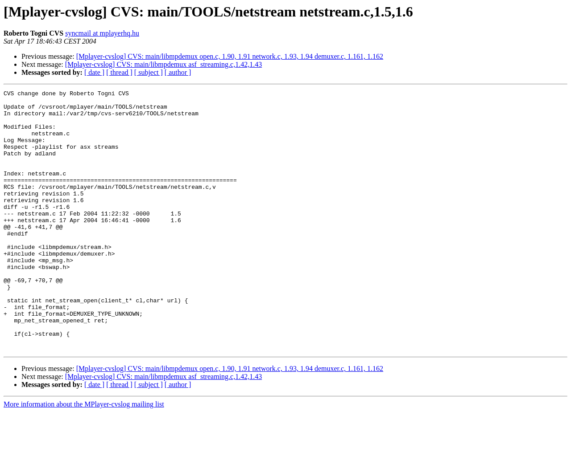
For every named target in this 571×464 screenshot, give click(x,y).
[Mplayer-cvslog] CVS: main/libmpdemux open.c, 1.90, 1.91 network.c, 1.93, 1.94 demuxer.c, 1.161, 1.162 (229, 56)
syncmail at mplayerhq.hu (102, 33)
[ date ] (94, 72)
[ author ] (178, 72)
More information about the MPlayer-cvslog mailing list (84, 456)
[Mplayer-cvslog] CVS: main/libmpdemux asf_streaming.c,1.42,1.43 (163, 64)
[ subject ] (148, 72)
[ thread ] (119, 72)
